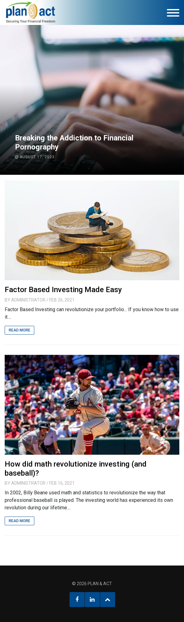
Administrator (28, 299)
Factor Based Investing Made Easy (63, 289)
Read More (19, 330)
